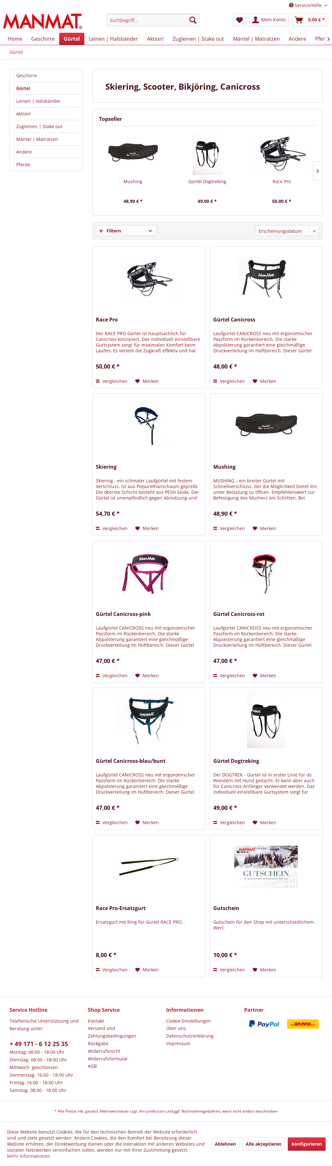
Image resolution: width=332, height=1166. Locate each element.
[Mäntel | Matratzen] (256, 39)
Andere (24, 152)
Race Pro (281, 181)
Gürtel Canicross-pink (123, 614)
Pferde (23, 165)
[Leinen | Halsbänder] (113, 39)
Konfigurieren (307, 1144)
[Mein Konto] (269, 20)
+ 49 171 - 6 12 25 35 (39, 1044)
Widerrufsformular (108, 1059)
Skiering (106, 467)
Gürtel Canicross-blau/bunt (131, 761)
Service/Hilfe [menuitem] (306, 5)
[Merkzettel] (239, 20)
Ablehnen (225, 1144)
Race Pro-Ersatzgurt (121, 908)
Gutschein (226, 908)
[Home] (15, 39)
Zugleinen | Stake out (39, 126)
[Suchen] (193, 20)
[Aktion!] (155, 39)
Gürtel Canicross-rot (239, 614)
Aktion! (23, 114)
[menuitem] (153, 20)
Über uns (176, 1028)
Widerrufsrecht (104, 1051)
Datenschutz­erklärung (190, 1036)
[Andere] (297, 39)
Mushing (133, 181)
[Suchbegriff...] (153, 20)
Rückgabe (98, 1043)
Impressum (178, 1043)
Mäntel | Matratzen (37, 139)
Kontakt (96, 1021)
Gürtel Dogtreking (207, 181)
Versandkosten (152, 1111)
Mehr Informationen (28, 1156)
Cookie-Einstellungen (188, 1021)
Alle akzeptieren (263, 1144)
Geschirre (26, 75)
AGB (92, 1066)
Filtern (110, 231)
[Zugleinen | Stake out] (198, 39)
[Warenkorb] (310, 20)
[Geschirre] (43, 39)
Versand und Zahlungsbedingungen (112, 1032)
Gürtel (23, 88)
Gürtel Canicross (234, 319)
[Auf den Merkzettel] (147, 381)
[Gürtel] (71, 39)
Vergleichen (112, 381)
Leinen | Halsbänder (38, 101)
